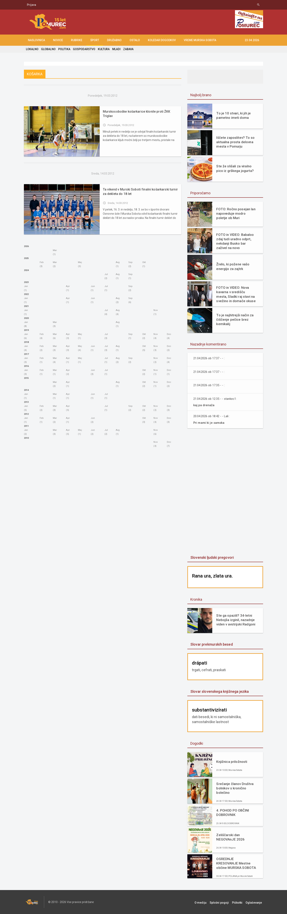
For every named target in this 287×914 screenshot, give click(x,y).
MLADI (115, 49)
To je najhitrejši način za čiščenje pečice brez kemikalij (234, 319)
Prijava (31, 4)
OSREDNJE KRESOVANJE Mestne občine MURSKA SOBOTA (236, 863)
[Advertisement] (225, 492)
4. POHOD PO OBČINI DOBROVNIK (232, 812)
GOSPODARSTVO (83, 49)
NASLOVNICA (36, 40)
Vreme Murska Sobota (200, 40)
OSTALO (135, 40)
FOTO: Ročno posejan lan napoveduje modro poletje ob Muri (235, 213)
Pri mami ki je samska (209, 423)
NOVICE (58, 40)
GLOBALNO (48, 49)
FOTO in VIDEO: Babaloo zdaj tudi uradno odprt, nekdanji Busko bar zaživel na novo (234, 241)
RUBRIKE (76, 40)
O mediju (206, 902)
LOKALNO (32, 49)
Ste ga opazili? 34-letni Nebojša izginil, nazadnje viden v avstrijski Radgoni (235, 619)
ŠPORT (94, 40)
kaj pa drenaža (203, 405)
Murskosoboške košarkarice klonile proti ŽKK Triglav (136, 114)
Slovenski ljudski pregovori (211, 557)
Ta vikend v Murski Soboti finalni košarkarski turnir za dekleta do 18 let (139, 192)
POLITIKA (64, 49)
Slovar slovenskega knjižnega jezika (219, 691)
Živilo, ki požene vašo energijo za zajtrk (232, 266)
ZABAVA (127, 49)
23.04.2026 (252, 40)
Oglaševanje (255, 902)
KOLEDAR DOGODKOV (162, 40)
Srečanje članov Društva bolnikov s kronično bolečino (234, 788)
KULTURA (103, 49)
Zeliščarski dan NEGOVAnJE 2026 (230, 837)
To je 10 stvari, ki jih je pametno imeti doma (233, 115)
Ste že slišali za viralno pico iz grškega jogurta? (234, 168)
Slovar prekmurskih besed (211, 644)
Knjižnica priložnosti (231, 762)
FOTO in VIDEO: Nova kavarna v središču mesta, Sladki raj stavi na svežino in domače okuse (236, 294)
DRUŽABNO (114, 40)
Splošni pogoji (223, 902)
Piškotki (240, 902)
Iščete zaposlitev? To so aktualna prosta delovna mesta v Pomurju (235, 142)
